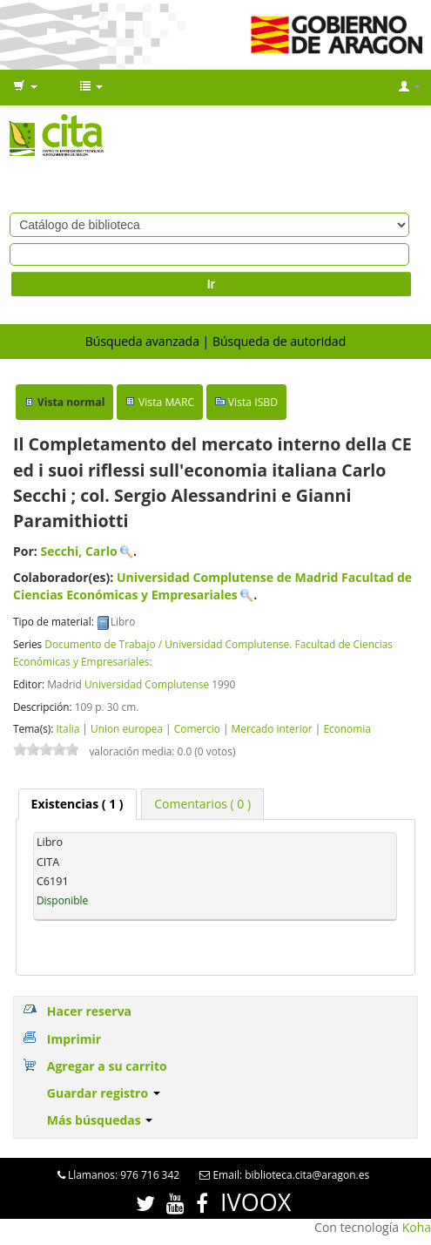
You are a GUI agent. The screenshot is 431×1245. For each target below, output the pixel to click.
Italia (67, 728)
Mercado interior (272, 728)
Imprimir (74, 1039)
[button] (25, 87)
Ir (211, 284)
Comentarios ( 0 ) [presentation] (202, 803)
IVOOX (255, 1202)
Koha (416, 1227)
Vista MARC (166, 402)
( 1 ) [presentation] (77, 803)
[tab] (77, 804)
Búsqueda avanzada (142, 341)
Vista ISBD (253, 402)
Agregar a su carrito (107, 1066)
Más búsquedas (100, 1120)
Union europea (127, 728)
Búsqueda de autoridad (279, 341)
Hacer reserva (89, 1011)
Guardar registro (103, 1093)
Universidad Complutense (146, 684)
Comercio (197, 728)
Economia (347, 728)
